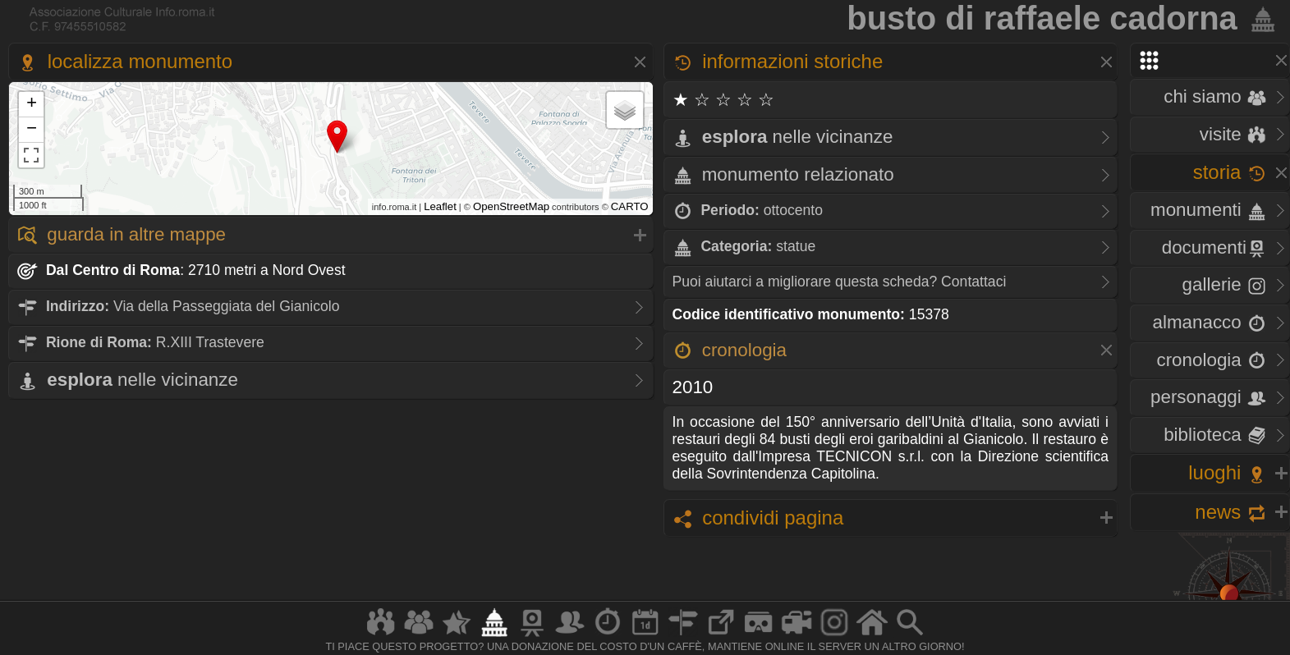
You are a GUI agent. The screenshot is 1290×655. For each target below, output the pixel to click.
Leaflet (440, 206)
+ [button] (31, 104)
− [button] (31, 129)
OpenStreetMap (511, 206)
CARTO (630, 206)
